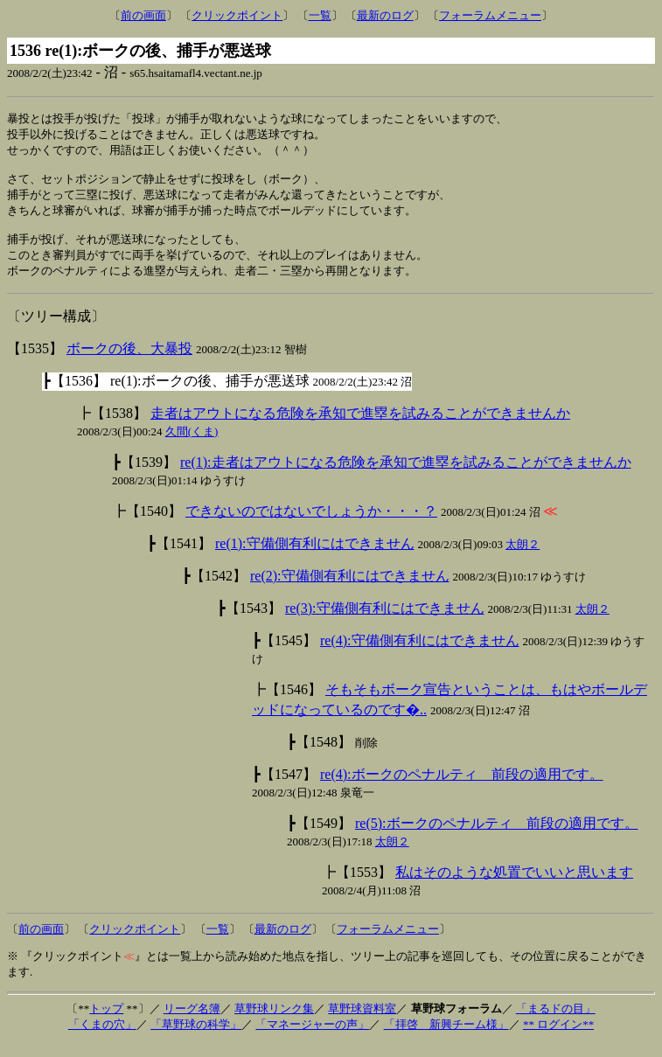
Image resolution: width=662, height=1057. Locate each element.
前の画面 (143, 15)
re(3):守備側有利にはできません (384, 621)
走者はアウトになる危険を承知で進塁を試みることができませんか (360, 426)
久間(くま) (192, 444)
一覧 (320, 15)
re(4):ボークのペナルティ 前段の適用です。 (461, 787)
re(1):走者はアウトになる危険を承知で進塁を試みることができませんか (405, 475)
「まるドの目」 (556, 1021)
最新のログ (385, 15)
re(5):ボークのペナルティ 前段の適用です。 (496, 836)
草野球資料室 (362, 1021)
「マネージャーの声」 (312, 1037)
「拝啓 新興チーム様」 (446, 1037)
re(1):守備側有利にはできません (315, 556)
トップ (106, 1021)
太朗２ (522, 557)
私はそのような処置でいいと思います (514, 885)
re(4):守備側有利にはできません (419, 653)
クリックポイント (237, 15)
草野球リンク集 (274, 1021)
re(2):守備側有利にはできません (349, 588)
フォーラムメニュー (490, 15)
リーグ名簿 (192, 1021)
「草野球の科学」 (195, 1037)
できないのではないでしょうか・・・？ (311, 524)
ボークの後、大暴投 (129, 361)
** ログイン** (558, 1037)
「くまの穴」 (102, 1037)
